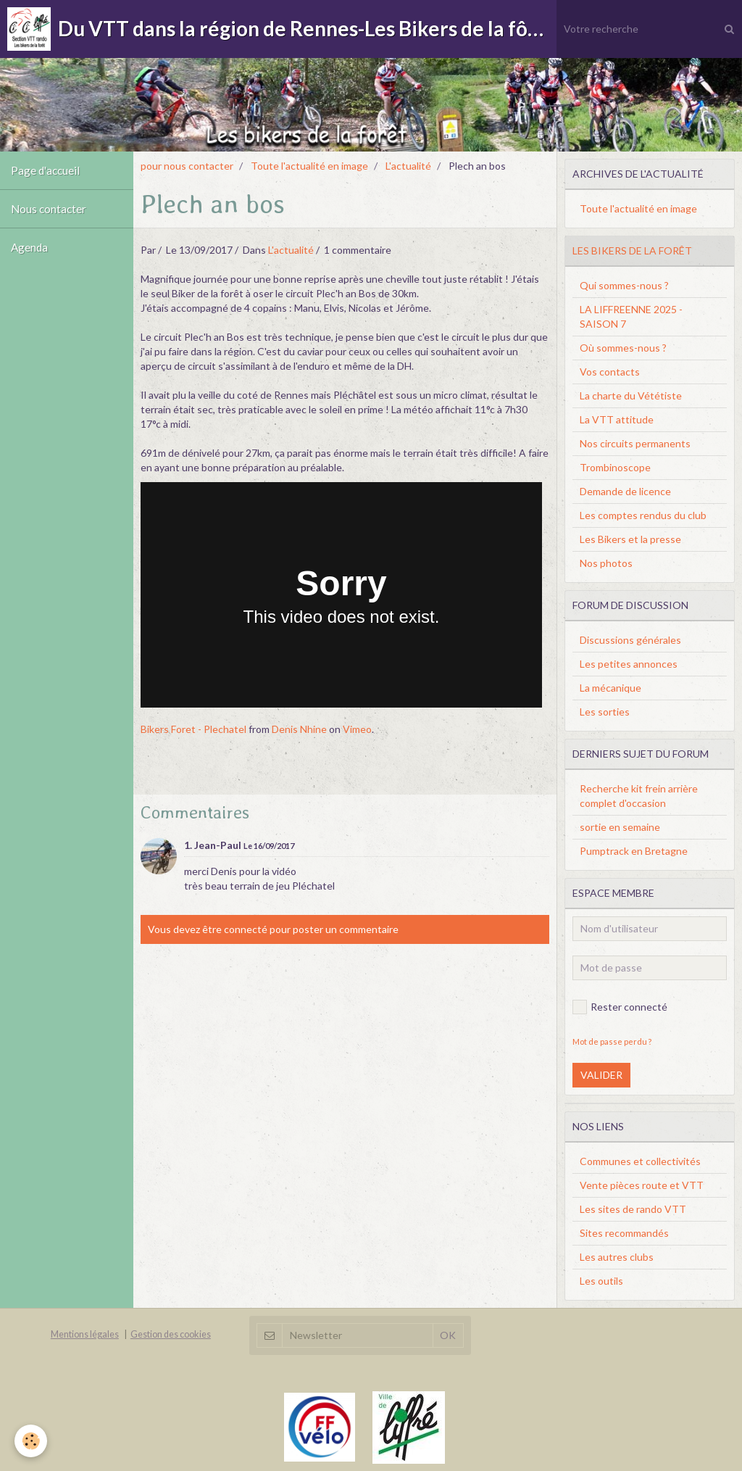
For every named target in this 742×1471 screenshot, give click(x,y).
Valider (601, 1075)
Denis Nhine (299, 729)
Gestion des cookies (170, 1334)
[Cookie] (30, 1441)
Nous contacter (48, 208)
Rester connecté (619, 1007)
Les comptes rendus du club (643, 515)
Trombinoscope (615, 467)
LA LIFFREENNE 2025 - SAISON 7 (631, 316)
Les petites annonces (629, 664)
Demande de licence (625, 491)
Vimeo (357, 729)
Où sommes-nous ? (623, 347)
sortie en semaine (620, 827)
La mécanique (610, 687)
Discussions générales (630, 640)
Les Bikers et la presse (630, 539)
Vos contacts (610, 371)
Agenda (29, 247)
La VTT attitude (617, 419)
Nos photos (606, 563)
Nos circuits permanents (635, 443)
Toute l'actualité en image (309, 165)
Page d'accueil (45, 170)
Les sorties (605, 711)
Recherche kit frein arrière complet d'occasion (639, 795)
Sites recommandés (624, 1233)
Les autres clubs (617, 1257)
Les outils (601, 1281)
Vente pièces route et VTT (642, 1185)
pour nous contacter (187, 165)
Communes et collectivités (640, 1161)
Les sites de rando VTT (633, 1209)
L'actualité (408, 165)
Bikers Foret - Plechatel (193, 729)
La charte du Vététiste (631, 395)
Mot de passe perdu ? (611, 1041)
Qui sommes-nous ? (624, 285)
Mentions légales (85, 1334)
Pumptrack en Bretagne (634, 851)
